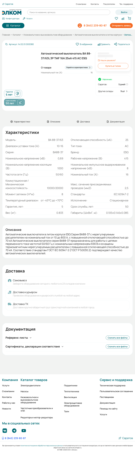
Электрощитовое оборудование (73, 404)
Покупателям (109, 4)
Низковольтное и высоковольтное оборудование (47, 35)
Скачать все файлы (117, 337)
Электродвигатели (30, 385)
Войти (124, 12)
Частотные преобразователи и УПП (37, 409)
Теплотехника (71, 391)
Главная (6, 35)
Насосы (24, 391)
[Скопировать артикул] (19, 44)
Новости (6, 408)
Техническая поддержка (112, 385)
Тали (66, 411)
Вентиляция (70, 397)
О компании (81, 4)
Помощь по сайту (108, 408)
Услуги (5, 385)
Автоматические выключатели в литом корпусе (98, 35)
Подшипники (70, 385)
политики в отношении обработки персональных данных (42, 445)
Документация (107, 403)
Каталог (17, 35)
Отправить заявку (121, 25)
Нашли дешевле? (107, 60)
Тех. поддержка (126, 4)
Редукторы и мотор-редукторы (37, 417)
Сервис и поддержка (116, 380)
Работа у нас (8, 403)
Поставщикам (107, 397)
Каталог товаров (34, 380)
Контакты (95, 4)
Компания (10, 380)
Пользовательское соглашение (116, 391)
